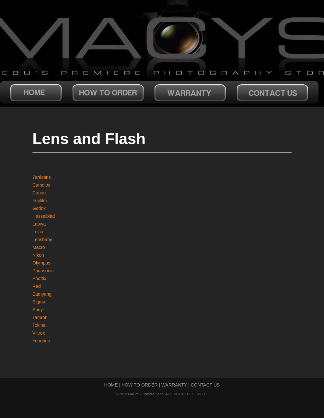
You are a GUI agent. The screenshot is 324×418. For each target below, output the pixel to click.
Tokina (38, 325)
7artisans (41, 177)
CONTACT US (205, 384)
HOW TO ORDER (140, 384)
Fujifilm (39, 200)
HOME (111, 384)
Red (36, 286)
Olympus (41, 262)
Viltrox (38, 333)
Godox (39, 208)
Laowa (39, 224)
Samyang (42, 294)
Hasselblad (43, 216)
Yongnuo (41, 340)
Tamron (40, 317)
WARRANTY (174, 384)
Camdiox (41, 185)
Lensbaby (42, 239)
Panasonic (42, 270)
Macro (38, 247)
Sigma (38, 301)
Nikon (38, 255)
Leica (37, 231)
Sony (37, 309)
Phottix (39, 278)
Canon (39, 192)
